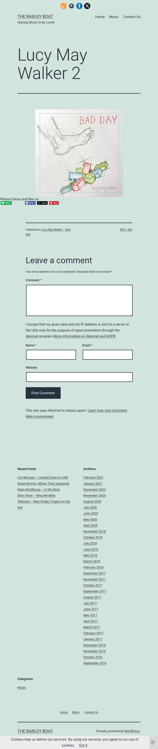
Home (100, 17)
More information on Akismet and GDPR (84, 336)
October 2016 (92, 657)
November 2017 (94, 579)
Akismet (32, 336)
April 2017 (90, 621)
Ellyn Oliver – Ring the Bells (36, 495)
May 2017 (90, 615)
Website (31, 367)
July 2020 (90, 507)
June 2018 (90, 549)
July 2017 (90, 603)
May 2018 (90, 555)
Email (87, 345)
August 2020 (92, 501)
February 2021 (93, 477)
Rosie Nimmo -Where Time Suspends (43, 483)
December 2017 (94, 573)
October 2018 (92, 537)
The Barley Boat (35, 16)
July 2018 (90, 543)
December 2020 (94, 489)
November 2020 (94, 495)
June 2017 (90, 609)
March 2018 (91, 561)
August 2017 (92, 597)
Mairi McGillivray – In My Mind (38, 489)
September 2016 (94, 663)
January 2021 (92, 483)
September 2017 (94, 591)
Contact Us (132, 17)
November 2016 (94, 651)
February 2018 (93, 567)
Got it (83, 745)
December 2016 (94, 645)
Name (31, 345)
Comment (34, 280)
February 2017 (93, 633)
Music (114, 17)
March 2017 (91, 627)
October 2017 (92, 585)
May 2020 (90, 519)
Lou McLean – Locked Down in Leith (42, 477)
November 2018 (94, 531)
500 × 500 (126, 229)
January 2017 (92, 639)
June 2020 (90, 513)
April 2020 (90, 525)
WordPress (132, 731)
